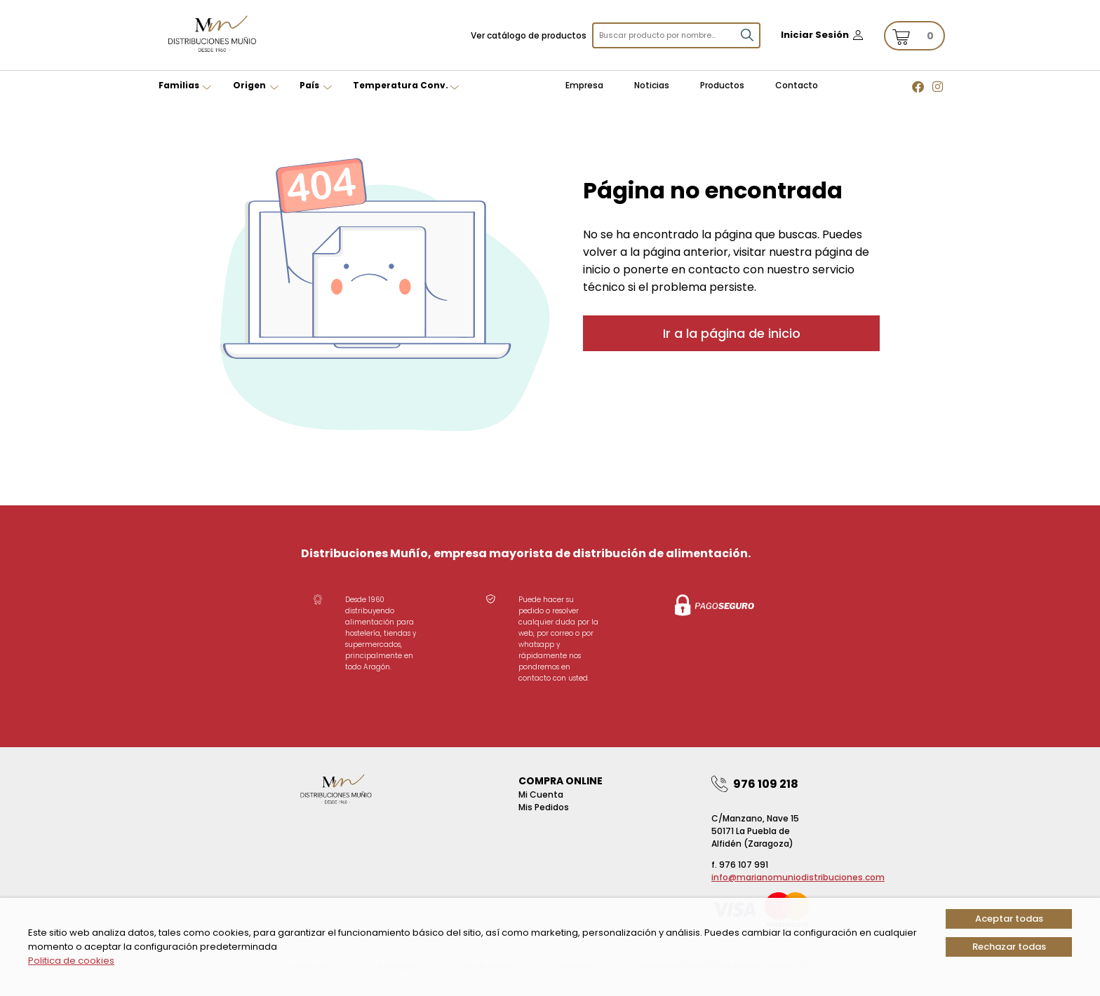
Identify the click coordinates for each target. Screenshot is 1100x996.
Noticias (651, 85)
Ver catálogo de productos (528, 35)
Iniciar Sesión (815, 34)
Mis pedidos (543, 807)
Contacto (796, 85)
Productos (722, 85)
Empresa (584, 85)
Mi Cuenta (540, 794)
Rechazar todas (1009, 946)
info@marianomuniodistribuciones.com (798, 877)
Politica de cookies (71, 960)
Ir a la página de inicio (731, 333)
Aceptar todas (1009, 918)
